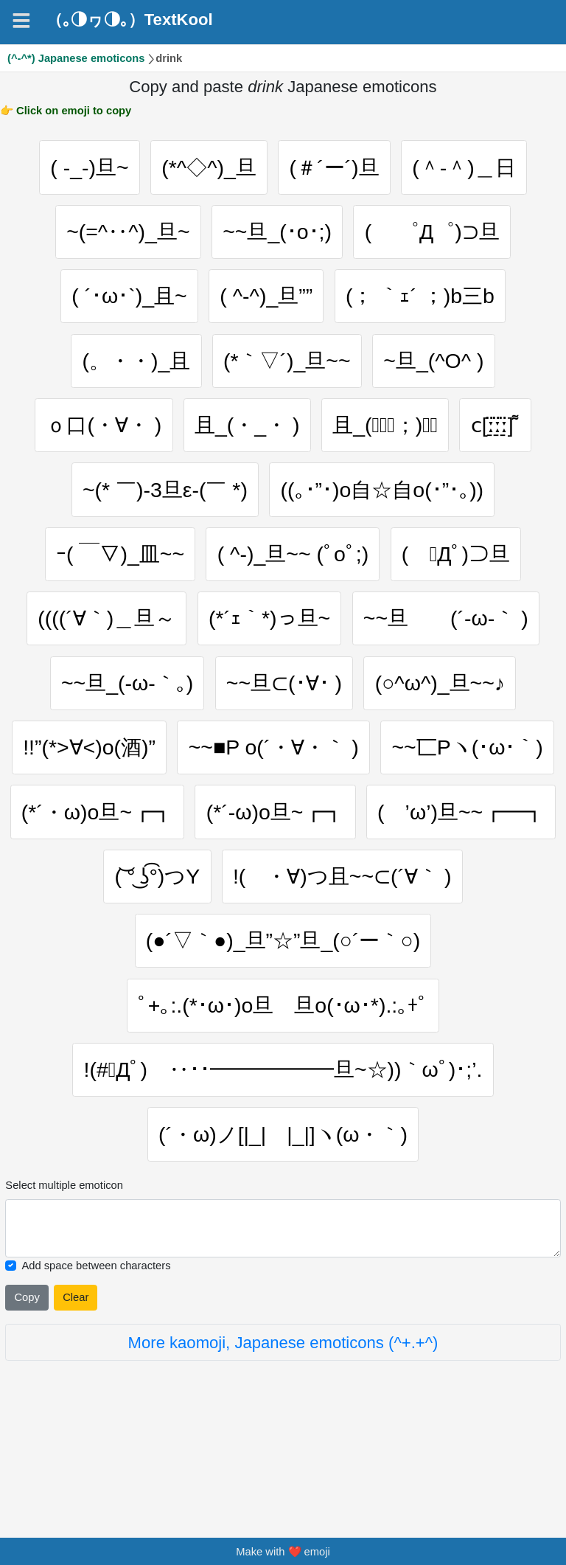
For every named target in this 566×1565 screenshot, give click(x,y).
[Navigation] (21, 20)
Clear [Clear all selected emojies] (75, 1398)
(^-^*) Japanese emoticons (76, 58)
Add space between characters (95, 1367)
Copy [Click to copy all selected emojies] (26, 1398)
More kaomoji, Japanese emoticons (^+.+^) (283, 1443)
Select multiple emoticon (64, 1286)
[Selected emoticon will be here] (282, 1329)
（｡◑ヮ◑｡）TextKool (129, 20)
